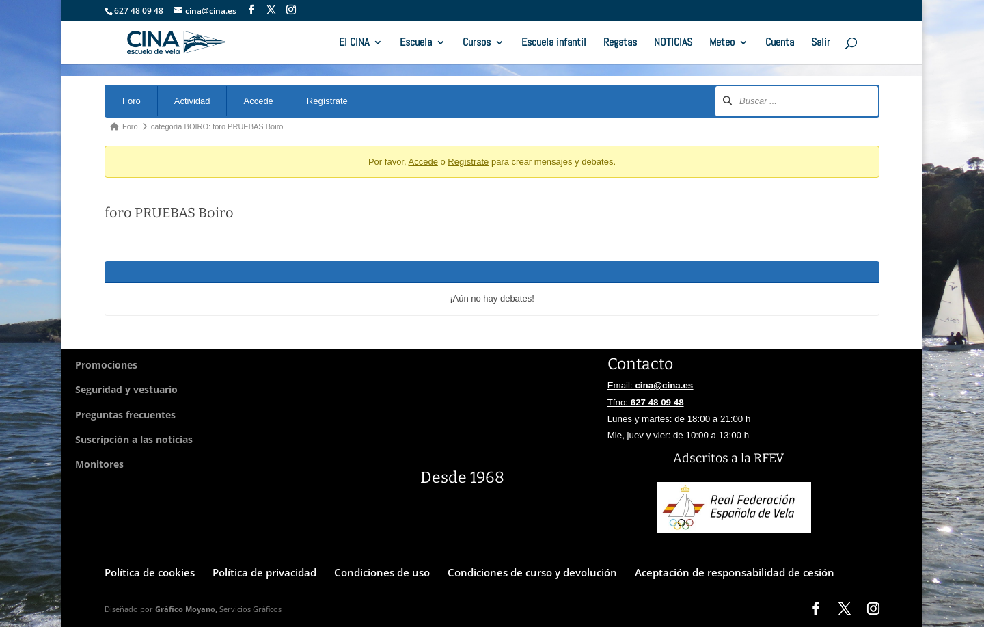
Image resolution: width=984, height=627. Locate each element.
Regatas (620, 43)
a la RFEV (757, 458)
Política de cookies (150, 572)
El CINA (354, 43)
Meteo (722, 43)
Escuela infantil (553, 43)
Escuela (416, 43)
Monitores (99, 463)
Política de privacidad (264, 572)
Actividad (192, 101)
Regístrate (327, 101)
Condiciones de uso (382, 572)
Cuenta (779, 43)
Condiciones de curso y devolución (532, 572)
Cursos (477, 43)
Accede (258, 101)
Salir (820, 43)
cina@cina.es (664, 385)
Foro (131, 101)
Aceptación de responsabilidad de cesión (734, 572)
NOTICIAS (673, 43)
